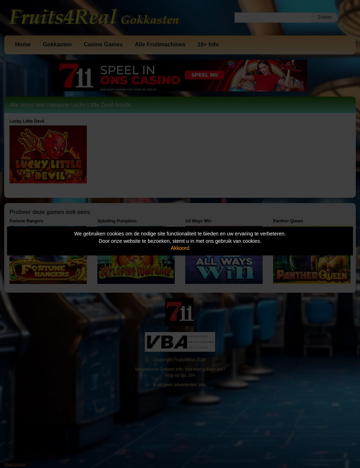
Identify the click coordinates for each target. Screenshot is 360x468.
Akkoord (180, 248)
